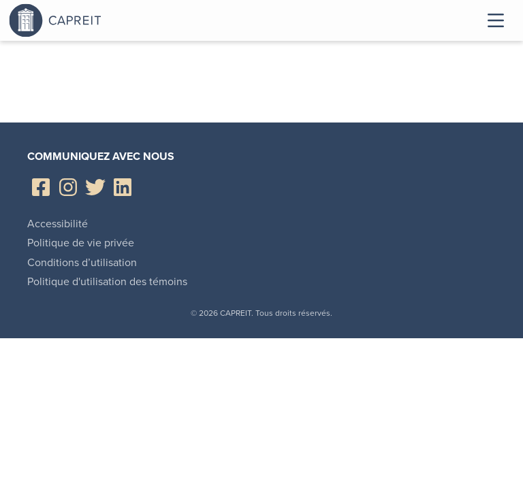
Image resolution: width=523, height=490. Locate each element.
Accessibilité (57, 223)
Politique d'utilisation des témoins (107, 281)
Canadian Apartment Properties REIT (90, 20)
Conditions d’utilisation (82, 262)
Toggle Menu (495, 20)
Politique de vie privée (80, 242)
